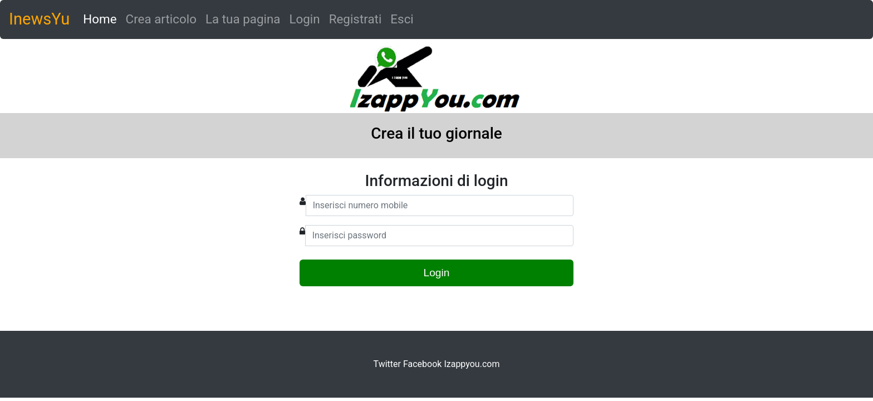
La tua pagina (243, 19)
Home (102, 17)
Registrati (355, 19)
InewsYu (39, 18)
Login (304, 19)
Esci (401, 19)
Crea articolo (161, 19)
